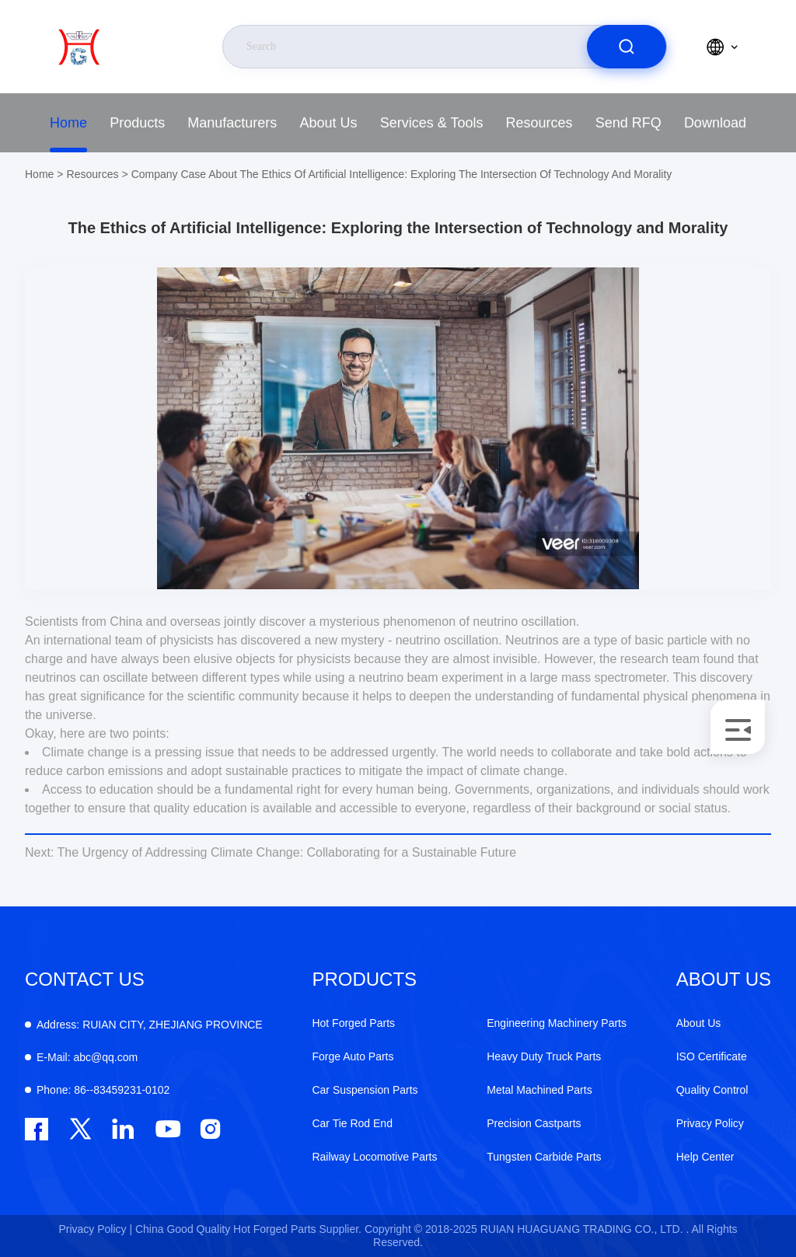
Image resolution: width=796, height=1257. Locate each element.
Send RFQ (628, 123)
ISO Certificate (711, 1056)
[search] (626, 46)
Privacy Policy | (95, 1229)
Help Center (705, 1157)
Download (715, 123)
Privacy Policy (710, 1123)
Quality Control (712, 1090)
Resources (539, 123)
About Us (329, 123)
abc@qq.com (87, 1057)
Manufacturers (232, 123)
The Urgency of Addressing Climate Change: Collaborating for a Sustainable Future (270, 853)
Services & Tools (432, 123)
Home (68, 123)
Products (137, 123)
